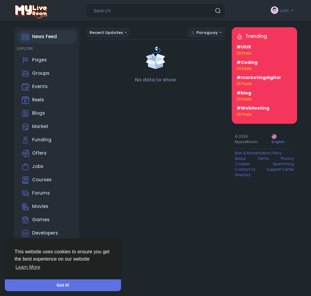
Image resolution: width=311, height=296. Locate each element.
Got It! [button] (63, 285)
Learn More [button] (27, 267)
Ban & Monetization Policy (258, 153)
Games (36, 220)
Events (35, 86)
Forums (36, 193)
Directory (243, 174)
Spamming (283, 163)
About (240, 158)
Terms (263, 158)
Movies (35, 206)
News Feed (39, 37)
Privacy (287, 158)
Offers (34, 153)
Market (35, 126)
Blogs (33, 113)
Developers (40, 233)
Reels (33, 100)
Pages (34, 60)
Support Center (280, 169)
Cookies (242, 163)
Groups (36, 73)
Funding (36, 140)
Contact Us (245, 169)
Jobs (33, 166)
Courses (37, 180)
